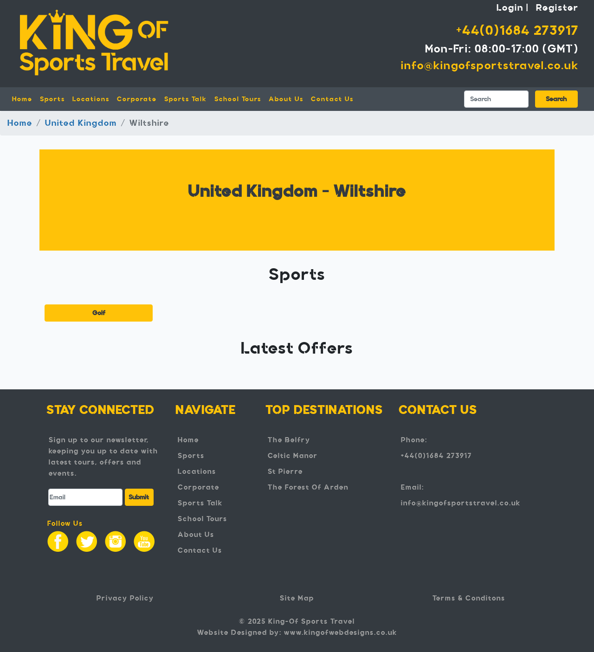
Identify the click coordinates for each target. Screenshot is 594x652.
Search (556, 99)
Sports (191, 456)
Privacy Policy (125, 598)
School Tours (237, 99)
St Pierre (285, 471)
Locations (197, 471)
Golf (98, 313)
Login (510, 7)
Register (557, 7)
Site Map (297, 598)
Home (24, 98)
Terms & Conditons (469, 598)
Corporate (137, 99)
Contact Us (332, 99)
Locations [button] (91, 99)
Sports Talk (185, 99)
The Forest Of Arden (308, 487)
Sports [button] (52, 99)
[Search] (496, 99)
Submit (139, 497)
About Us (286, 99)
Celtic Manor (293, 456)
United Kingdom (81, 123)
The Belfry (289, 440)
